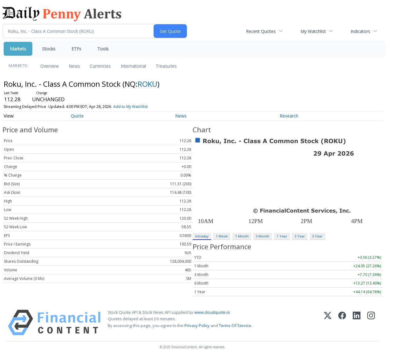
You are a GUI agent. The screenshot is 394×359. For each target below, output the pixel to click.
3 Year (300, 236)
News (74, 66)
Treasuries (166, 66)
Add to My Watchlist (130, 106)
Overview (49, 66)
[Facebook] (342, 322)
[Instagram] (371, 322)
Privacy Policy (197, 325)
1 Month (242, 236)
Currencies (100, 66)
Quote (77, 116)
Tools (103, 49)
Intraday (201, 236)
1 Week (222, 236)
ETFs (76, 49)
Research (289, 116)
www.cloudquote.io (212, 312)
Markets (18, 49)
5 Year (317, 236)
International (133, 66)
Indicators (360, 31)
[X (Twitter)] (327, 322)
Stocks (48, 49)
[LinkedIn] (356, 322)
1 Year (282, 236)
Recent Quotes (261, 31)
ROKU (147, 84)
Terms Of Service (235, 325)
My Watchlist (313, 31)
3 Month (262, 236)
